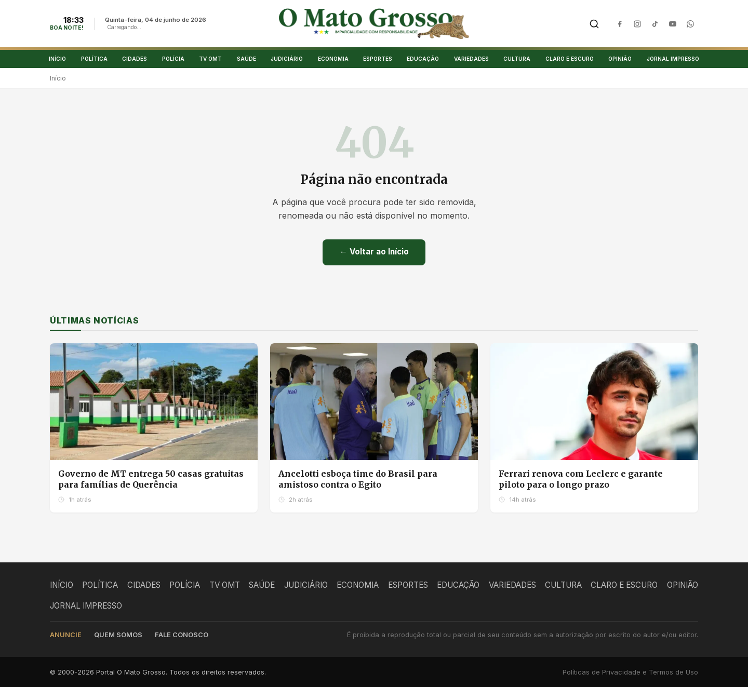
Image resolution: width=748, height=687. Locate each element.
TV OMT (210, 59)
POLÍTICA (94, 59)
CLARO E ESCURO (569, 59)
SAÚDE (246, 59)
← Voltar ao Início (373, 252)
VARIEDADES (471, 59)
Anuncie (66, 635)
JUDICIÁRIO (287, 59)
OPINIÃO (620, 59)
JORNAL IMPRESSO (673, 59)
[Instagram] (637, 24)
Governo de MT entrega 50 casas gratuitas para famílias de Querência (151, 479)
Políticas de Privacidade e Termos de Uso (630, 673)
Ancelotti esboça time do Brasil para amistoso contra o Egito (357, 479)
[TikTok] (655, 24)
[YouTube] (672, 24)
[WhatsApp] (690, 24)
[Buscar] (594, 24)
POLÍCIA (173, 59)
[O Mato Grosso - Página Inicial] (374, 23)
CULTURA (516, 59)
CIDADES (134, 59)
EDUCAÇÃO (423, 59)
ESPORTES (377, 59)
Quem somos (118, 635)
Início (58, 79)
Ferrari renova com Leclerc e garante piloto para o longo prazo (581, 479)
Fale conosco (181, 635)
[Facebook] (619, 24)
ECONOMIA (333, 59)
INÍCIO (57, 59)
